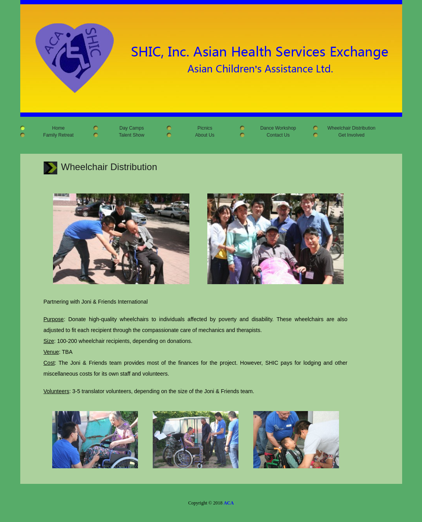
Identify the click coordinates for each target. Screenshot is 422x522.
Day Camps (128, 128)
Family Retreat (55, 135)
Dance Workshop (275, 128)
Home (55, 128)
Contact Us (275, 135)
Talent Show (129, 135)
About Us (201, 135)
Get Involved (348, 135)
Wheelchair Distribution (348, 128)
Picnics (201, 128)
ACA (229, 503)
